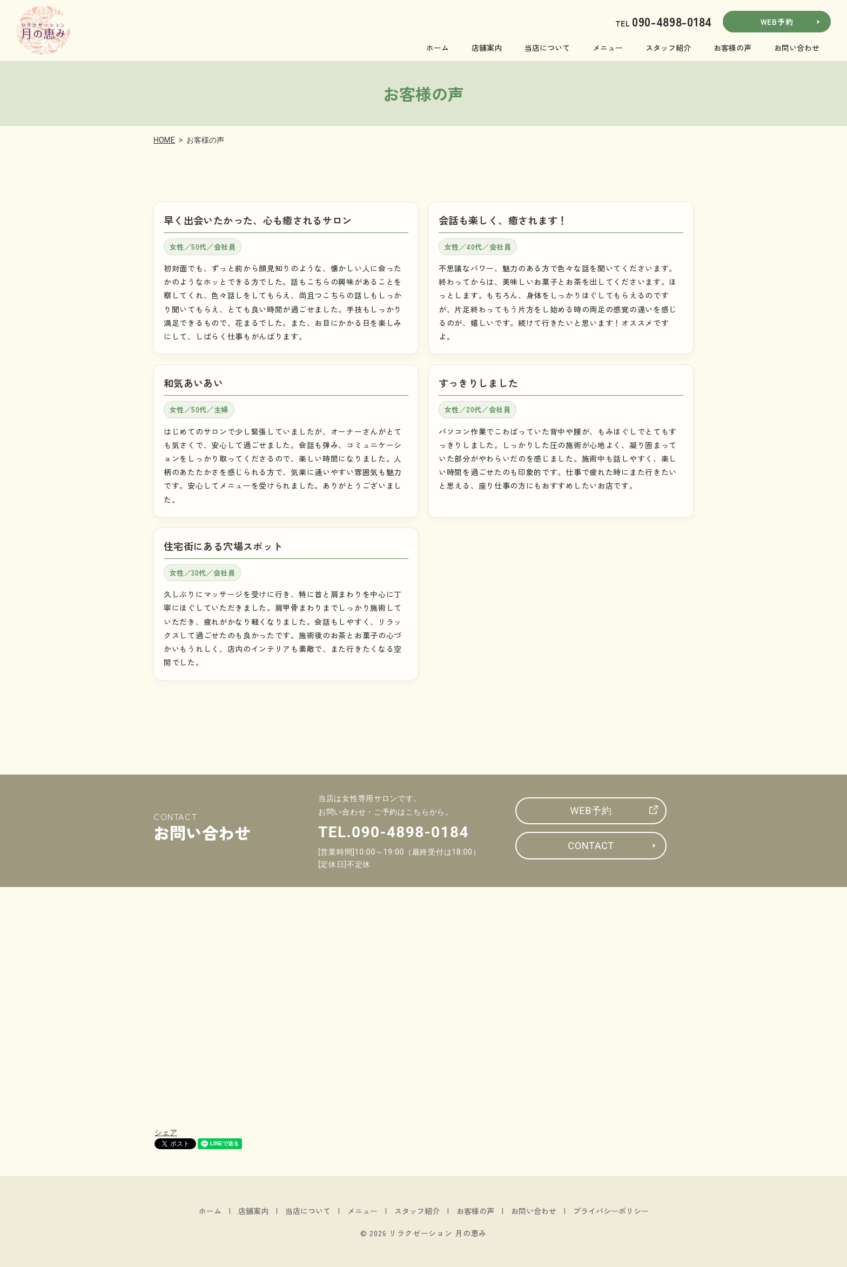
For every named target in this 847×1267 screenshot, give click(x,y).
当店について (547, 47)
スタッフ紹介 (668, 47)
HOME (164, 140)
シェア (165, 1132)
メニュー (608, 47)
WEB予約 (777, 21)
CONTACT (591, 845)
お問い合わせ (796, 47)
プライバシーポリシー (611, 1210)
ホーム (437, 47)
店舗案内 (487, 47)
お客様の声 (732, 47)
